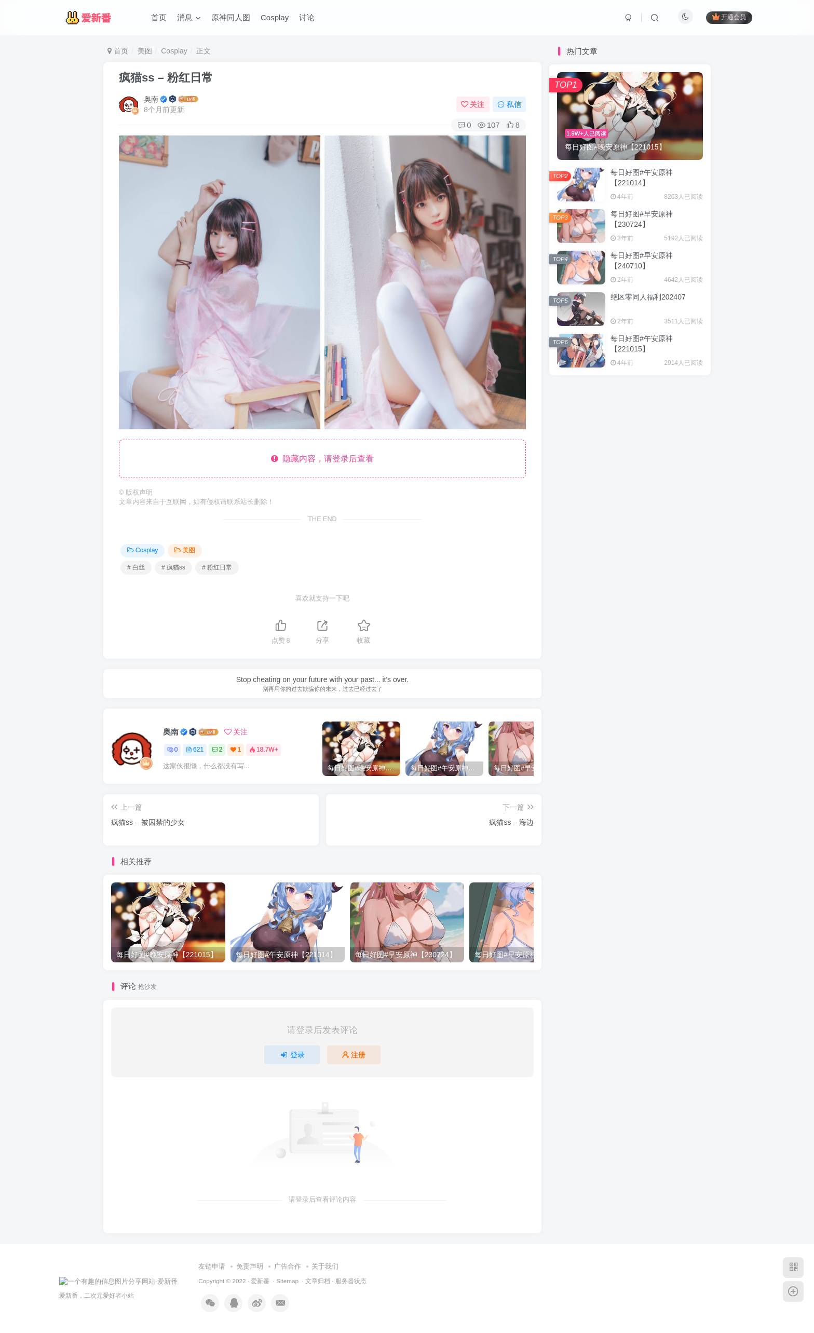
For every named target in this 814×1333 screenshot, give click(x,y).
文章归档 (317, 1280)
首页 (117, 51)
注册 (354, 1055)
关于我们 (324, 1266)
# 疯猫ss (173, 567)
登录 (292, 1055)
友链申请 (211, 1266)
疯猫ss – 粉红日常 (166, 77)
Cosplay (174, 51)
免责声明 (249, 1266)
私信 (509, 104)
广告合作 (287, 1266)
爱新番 (260, 1280)
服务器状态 (351, 1280)
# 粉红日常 (217, 567)
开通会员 (729, 17)
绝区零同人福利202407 (648, 297)
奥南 (151, 99)
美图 (145, 51)
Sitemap (287, 1280)
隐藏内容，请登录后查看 (322, 458)
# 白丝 (136, 567)
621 (195, 749)
